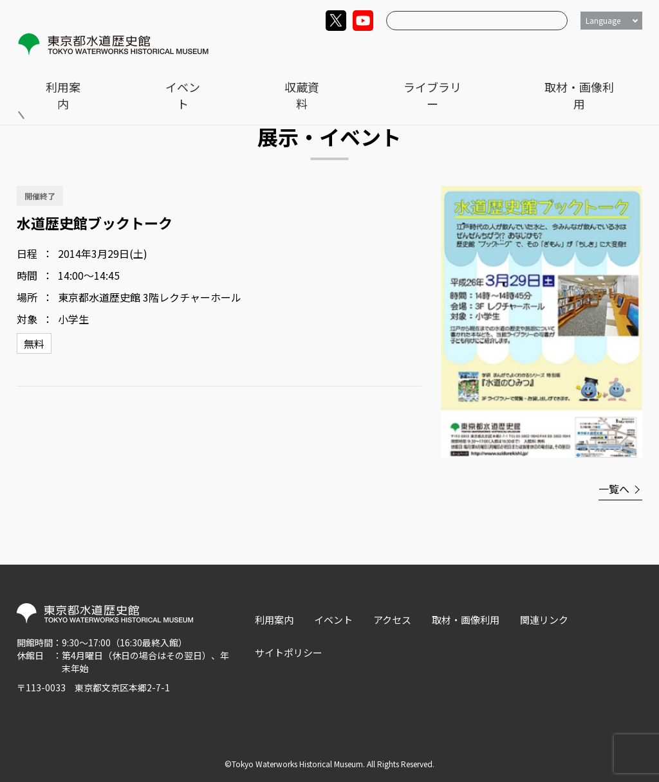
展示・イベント (110, 77)
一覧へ (614, 488)
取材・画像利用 (608, 49)
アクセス (392, 619)
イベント (381, 49)
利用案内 (317, 49)
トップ (45, 77)
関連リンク (544, 619)
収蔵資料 (446, 49)
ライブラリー (520, 49)
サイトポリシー (288, 652)
